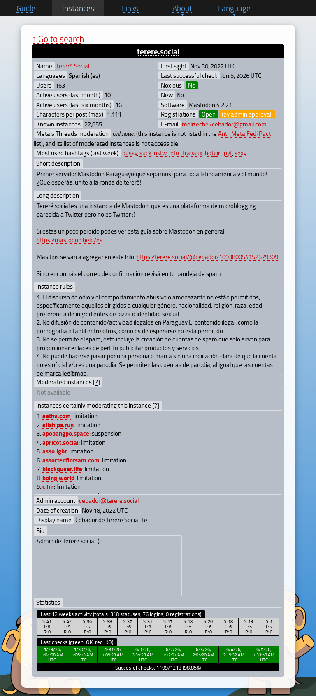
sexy (240, 153)
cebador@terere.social (109, 500)
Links (130, 8)
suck (145, 153)
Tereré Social (72, 66)
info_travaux (185, 153)
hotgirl (213, 153)
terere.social (158, 51)
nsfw (160, 153)
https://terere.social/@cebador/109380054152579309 (207, 256)
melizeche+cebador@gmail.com (224, 124)
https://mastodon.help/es (69, 240)
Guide (25, 8)
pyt (228, 153)
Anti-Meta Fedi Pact (244, 133)
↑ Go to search (58, 38)
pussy (129, 153)
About (182, 8)
